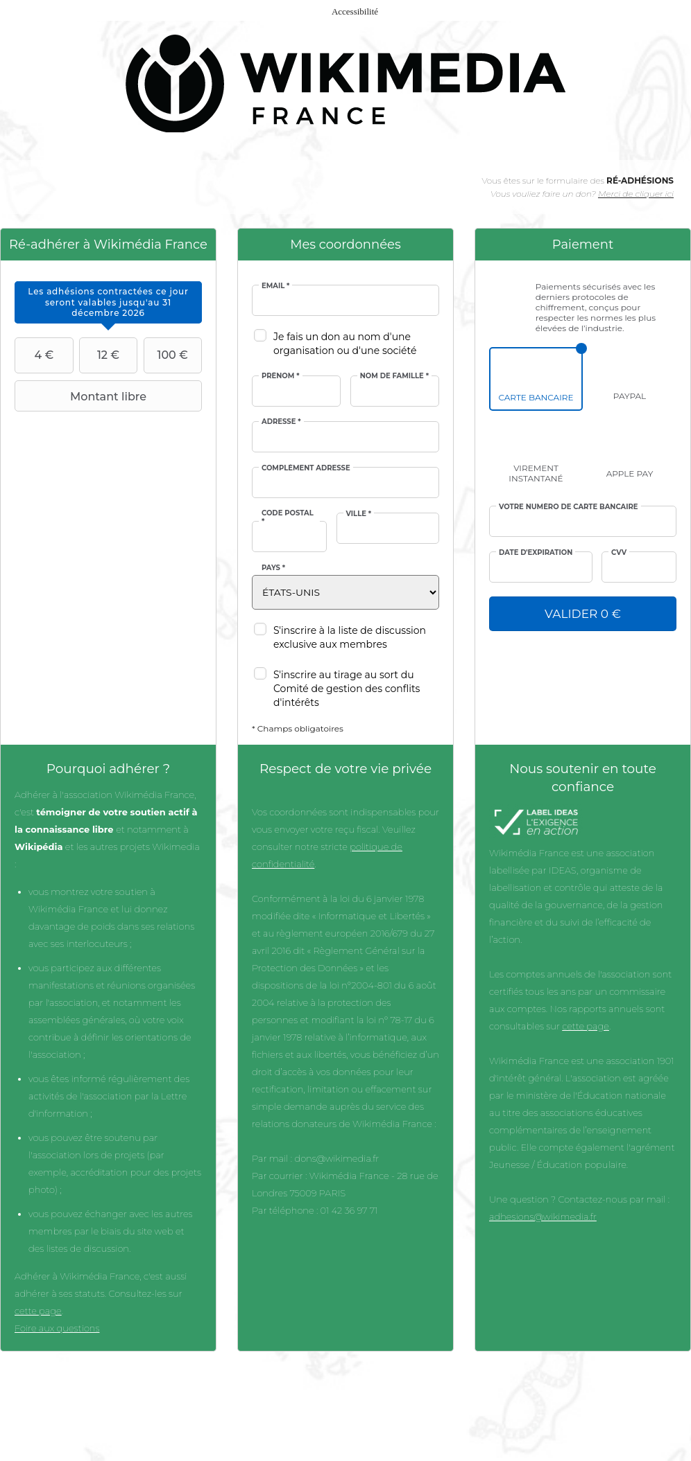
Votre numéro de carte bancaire (568, 507)
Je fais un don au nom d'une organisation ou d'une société (344, 343)
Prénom (281, 376)
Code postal (288, 517)
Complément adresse (306, 468)
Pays (273, 568)
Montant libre (82, 396)
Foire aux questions (57, 1328)
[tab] (108, 302)
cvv (618, 553)
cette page (38, 1310)
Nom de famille (394, 376)
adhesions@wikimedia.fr (543, 1216)
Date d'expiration (535, 553)
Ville (359, 514)
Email (275, 286)
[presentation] (108, 302)
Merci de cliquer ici (636, 193)
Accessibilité (355, 11)
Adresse (281, 422)
